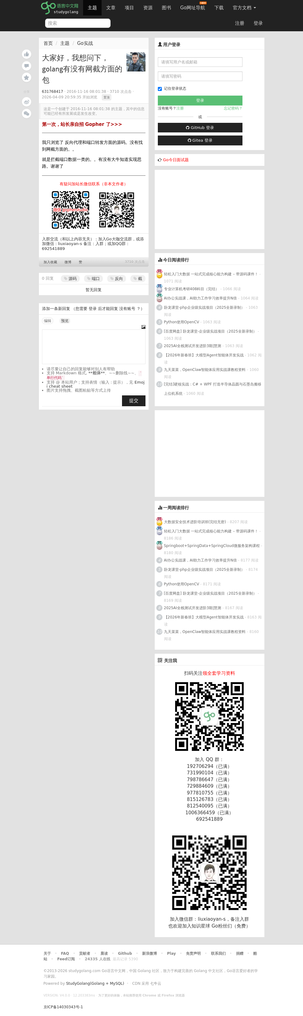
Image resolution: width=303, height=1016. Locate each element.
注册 (239, 23)
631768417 (52, 91)
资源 (148, 8)
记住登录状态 (172, 88)
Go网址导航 (193, 6)
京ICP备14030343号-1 (63, 1007)
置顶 (106, 97)
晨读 (104, 953)
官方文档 (244, 8)
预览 (65, 321)
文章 (111, 8)
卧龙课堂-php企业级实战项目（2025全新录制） (204, 307)
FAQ (65, 953)
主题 (92, 8)
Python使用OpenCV (181, 322)
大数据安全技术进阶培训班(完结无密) (195, 522)
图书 (166, 8)
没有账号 (127, 308)
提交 (133, 400)
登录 (258, 23)
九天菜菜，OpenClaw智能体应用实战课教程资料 (205, 370)
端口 (93, 278)
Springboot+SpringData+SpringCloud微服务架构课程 (212, 546)
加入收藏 (50, 262)
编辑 (47, 321)
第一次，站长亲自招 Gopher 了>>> (82, 124)
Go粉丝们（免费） (231, 926)
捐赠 (239, 953)
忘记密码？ (233, 108)
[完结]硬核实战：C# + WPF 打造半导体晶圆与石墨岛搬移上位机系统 (212, 389)
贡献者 (84, 953)
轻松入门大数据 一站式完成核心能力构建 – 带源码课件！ (211, 274)
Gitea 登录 (200, 140)
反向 (116, 278)
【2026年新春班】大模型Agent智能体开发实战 (204, 355)
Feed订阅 (66, 959)
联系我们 (218, 953)
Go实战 (85, 43)
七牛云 (155, 983)
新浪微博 (149, 953)
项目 (129, 8)
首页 (48, 43)
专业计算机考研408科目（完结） (191, 289)
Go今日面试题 (176, 159)
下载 (219, 8)
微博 (68, 262)
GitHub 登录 (200, 127)
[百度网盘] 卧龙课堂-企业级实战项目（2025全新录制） (210, 331)
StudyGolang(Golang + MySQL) (95, 983)
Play (171, 953)
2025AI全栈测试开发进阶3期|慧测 (193, 346)
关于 (47, 953)
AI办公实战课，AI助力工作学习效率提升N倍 (200, 298)
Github (125, 953)
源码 (70, 278)
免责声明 (193, 953)
